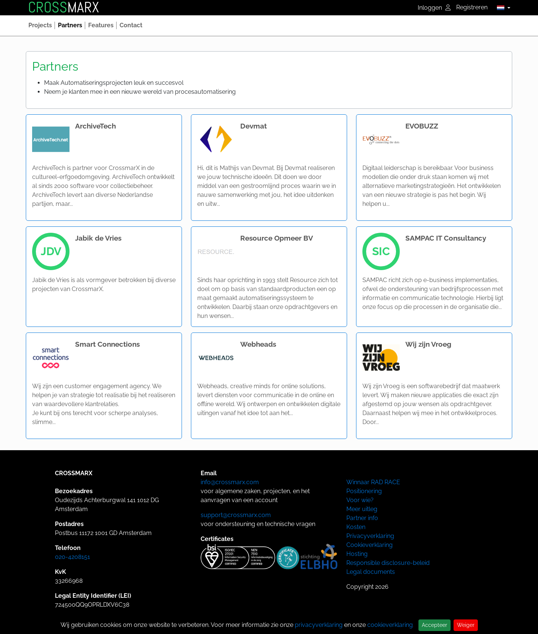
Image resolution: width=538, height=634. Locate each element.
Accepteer (434, 625)
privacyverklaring (319, 624)
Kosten (355, 527)
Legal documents (370, 571)
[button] (501, 7)
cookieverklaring (390, 624)
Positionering (364, 491)
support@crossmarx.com (236, 515)
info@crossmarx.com (230, 482)
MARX (63, 7)
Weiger (465, 625)
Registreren (472, 7)
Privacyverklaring (370, 535)
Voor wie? (360, 500)
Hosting (357, 553)
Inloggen (434, 7)
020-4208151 (72, 556)
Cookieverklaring (369, 544)
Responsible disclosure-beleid (388, 562)
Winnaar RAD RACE (373, 482)
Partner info (362, 518)
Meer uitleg (361, 509)
